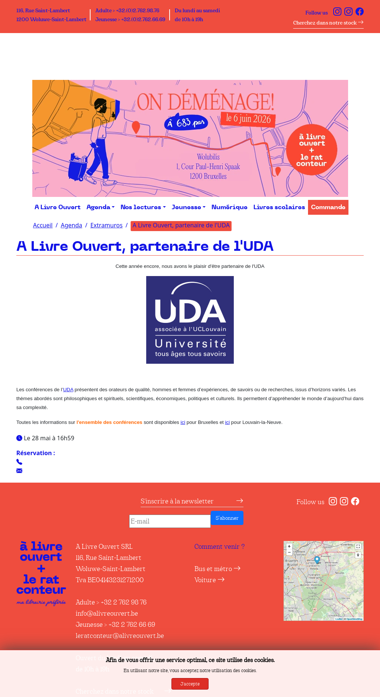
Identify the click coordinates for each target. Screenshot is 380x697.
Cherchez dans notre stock (328, 22)
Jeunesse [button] (186, 207)
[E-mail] (170, 521)
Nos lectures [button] (141, 207)
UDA (68, 389)
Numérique (230, 207)
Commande (328, 207)
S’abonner (227, 518)
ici (183, 422)
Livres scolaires (279, 207)
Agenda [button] (98, 207)
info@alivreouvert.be (107, 613)
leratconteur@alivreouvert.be (120, 635)
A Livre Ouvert (58, 207)
